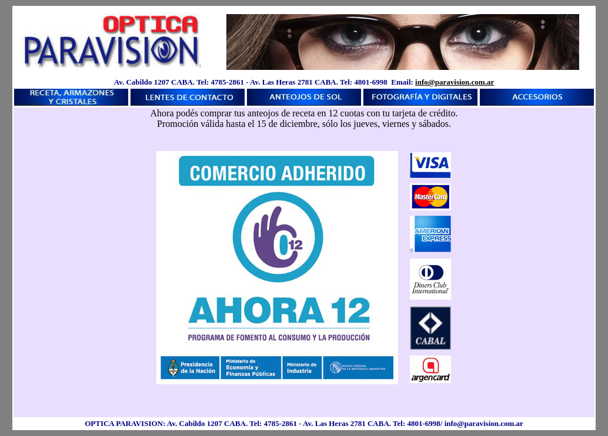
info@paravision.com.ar (454, 82)
